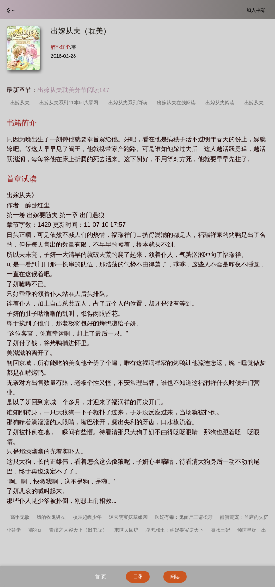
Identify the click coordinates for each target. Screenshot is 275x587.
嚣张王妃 (220, 529)
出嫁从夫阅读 (221, 102)
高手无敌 (20, 517)
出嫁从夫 (21, 102)
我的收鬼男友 (51, 517)
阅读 (175, 576)
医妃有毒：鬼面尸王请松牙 (184, 517)
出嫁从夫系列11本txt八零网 (70, 102)
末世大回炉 (126, 529)
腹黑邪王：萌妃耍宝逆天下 (174, 529)
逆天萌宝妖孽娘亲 (128, 517)
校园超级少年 (87, 517)
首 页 (100, 576)
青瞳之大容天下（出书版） (78, 529)
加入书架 (257, 9)
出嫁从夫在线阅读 (177, 102)
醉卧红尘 (60, 47)
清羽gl (35, 529)
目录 (138, 576)
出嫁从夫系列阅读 (129, 102)
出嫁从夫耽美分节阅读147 (73, 89)
